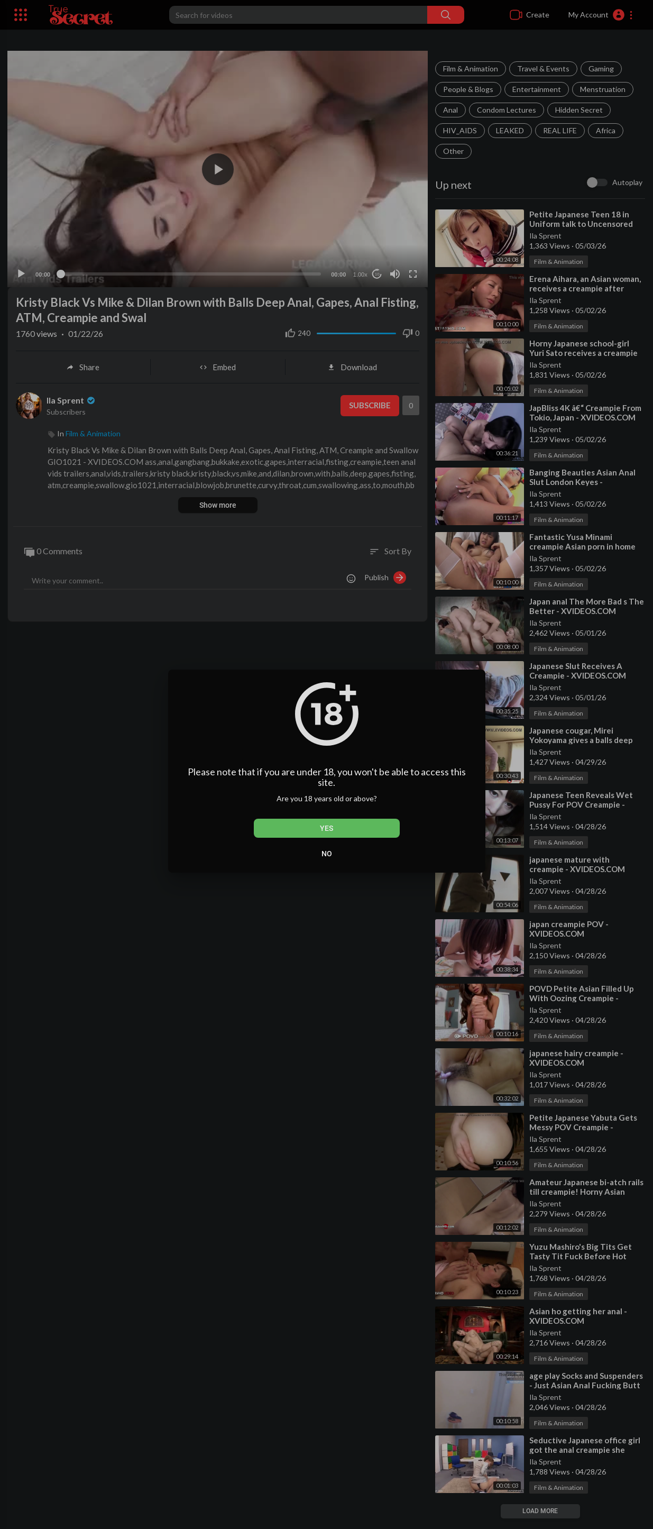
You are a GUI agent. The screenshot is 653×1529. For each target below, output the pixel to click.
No (326, 853)
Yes (326, 828)
